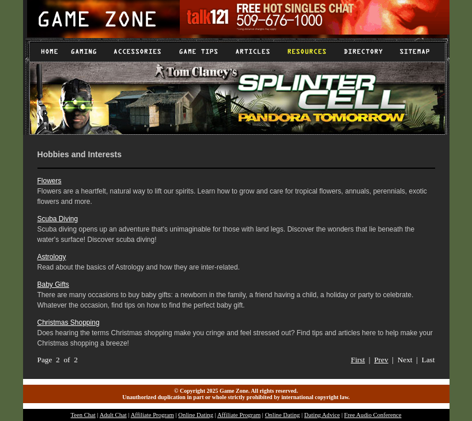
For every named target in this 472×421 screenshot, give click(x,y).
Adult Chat (113, 415)
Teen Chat (82, 415)
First (358, 359)
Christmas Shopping (68, 322)
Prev (381, 359)
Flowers (49, 181)
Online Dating (195, 415)
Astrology (51, 257)
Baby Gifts (53, 284)
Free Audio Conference (372, 415)
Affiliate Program (152, 415)
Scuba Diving (57, 219)
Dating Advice (322, 415)
